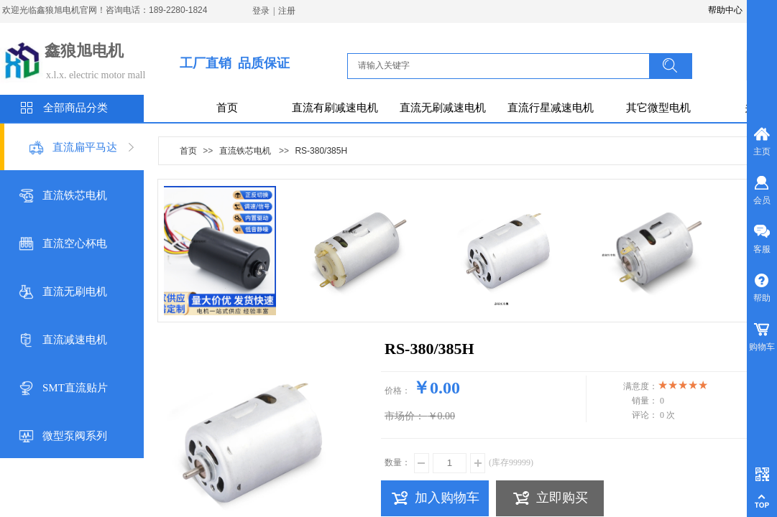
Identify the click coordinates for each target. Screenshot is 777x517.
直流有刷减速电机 (335, 107)
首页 (227, 107)
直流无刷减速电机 (443, 107)
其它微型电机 (658, 107)
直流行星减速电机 (550, 107)
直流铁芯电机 (74, 195)
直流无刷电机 (74, 291)
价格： (397, 391)
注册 (286, 11)
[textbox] (502, 65)
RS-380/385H (321, 151)
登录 (261, 11)
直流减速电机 (74, 339)
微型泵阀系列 (74, 436)
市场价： (405, 416)
